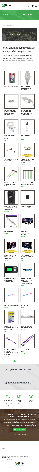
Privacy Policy (30, 467)
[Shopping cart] (32, 6)
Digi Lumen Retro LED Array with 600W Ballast (27, 160)
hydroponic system (30, 47)
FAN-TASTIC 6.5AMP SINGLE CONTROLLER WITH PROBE (10, 208)
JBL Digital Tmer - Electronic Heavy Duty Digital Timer (11, 327)
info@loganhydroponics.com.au (11, 459)
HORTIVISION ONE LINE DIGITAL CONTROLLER (10, 280)
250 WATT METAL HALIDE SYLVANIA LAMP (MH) (26, 88)
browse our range (19, 429)
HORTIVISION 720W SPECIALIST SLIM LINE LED (27, 257)
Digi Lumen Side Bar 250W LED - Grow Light (10, 184)
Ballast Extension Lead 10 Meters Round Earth (11, 137)
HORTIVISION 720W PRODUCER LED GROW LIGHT (10, 257)
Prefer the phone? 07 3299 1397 (19, 434)
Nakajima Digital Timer (11, 86)
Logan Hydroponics (23, 51)
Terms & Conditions (23, 467)
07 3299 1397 (9, 457)
